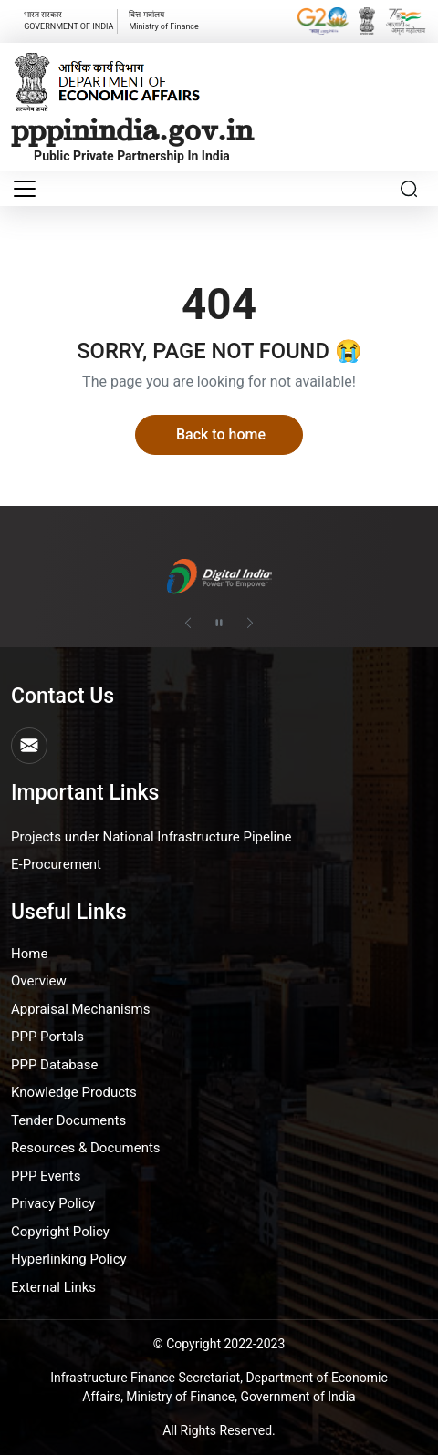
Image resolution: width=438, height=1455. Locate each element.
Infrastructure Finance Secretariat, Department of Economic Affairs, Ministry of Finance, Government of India (219, 1387)
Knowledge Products (74, 1092)
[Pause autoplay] (219, 622)
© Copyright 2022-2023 (219, 1343)
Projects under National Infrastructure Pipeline (151, 837)
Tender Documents (68, 1120)
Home (29, 953)
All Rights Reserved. (219, 1430)
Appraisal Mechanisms (80, 1009)
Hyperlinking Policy (69, 1259)
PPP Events (46, 1176)
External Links (53, 1287)
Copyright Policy (60, 1231)
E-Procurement (56, 864)
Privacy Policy (53, 1203)
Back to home (221, 434)
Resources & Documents (86, 1148)
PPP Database (54, 1065)
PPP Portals (47, 1036)
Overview (39, 981)
